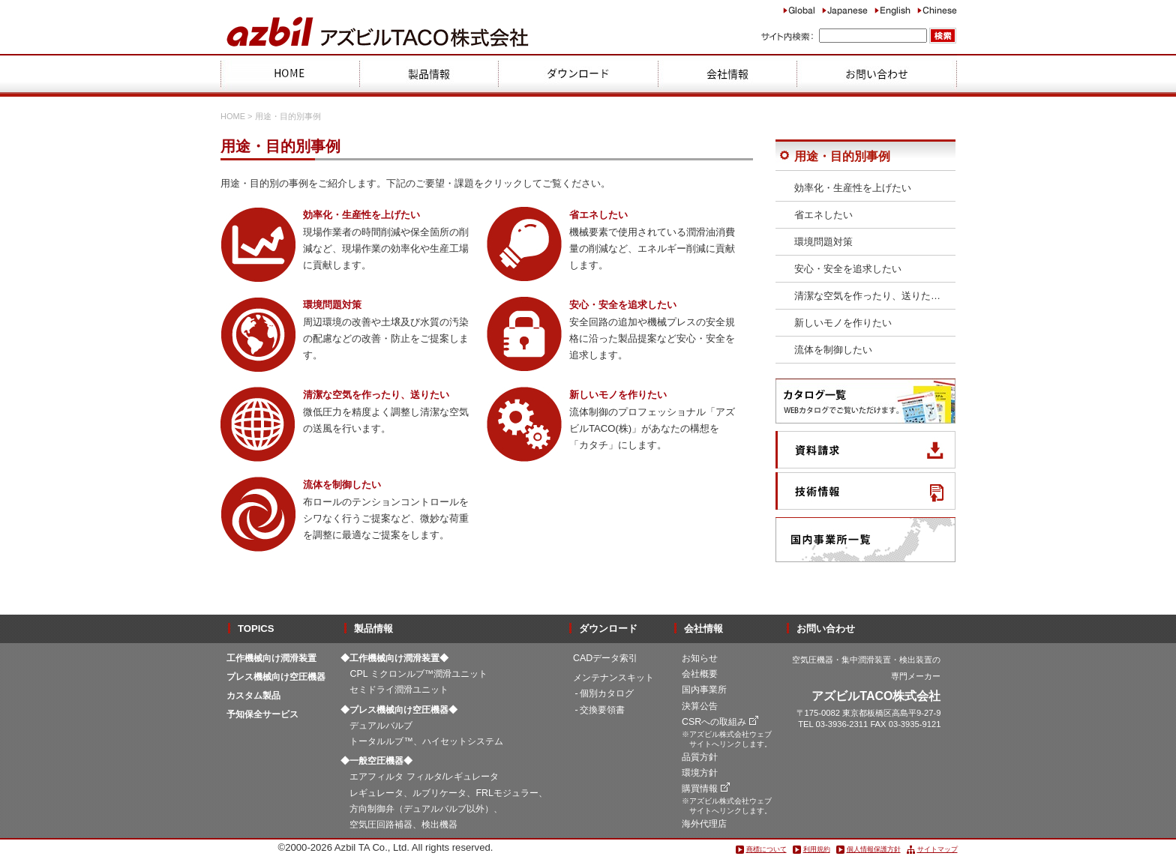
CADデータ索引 (605, 658)
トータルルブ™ (381, 741)
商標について (766, 849)
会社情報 (727, 75)
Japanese (844, 10)
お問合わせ (876, 75)
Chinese (937, 10)
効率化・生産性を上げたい (852, 187)
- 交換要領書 (600, 710)
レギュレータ (377, 793)
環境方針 (700, 773)
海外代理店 (704, 824)
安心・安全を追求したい (848, 268)
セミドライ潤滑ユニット (399, 689)
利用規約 (816, 849)
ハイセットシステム (462, 741)
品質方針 (700, 757)
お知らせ (700, 658)
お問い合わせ (825, 628)
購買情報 (700, 788)
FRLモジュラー (507, 793)
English (892, 10)
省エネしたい (823, 214)
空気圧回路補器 (381, 824)
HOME (289, 75)
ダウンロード (578, 75)
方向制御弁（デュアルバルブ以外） (422, 809)
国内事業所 (704, 689)
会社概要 (700, 674)
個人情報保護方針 (874, 849)
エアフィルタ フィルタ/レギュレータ (424, 776)
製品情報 (428, 75)
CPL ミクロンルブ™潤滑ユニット (419, 674)
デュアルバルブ (381, 725)
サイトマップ (937, 849)
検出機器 (440, 824)
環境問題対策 (823, 241)
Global (799, 10)
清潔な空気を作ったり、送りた (867, 295)
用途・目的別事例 (842, 156)
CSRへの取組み (714, 722)
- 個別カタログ (604, 693)
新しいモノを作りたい (843, 322)
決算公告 (700, 706)
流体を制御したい (833, 349)
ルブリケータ (439, 793)
